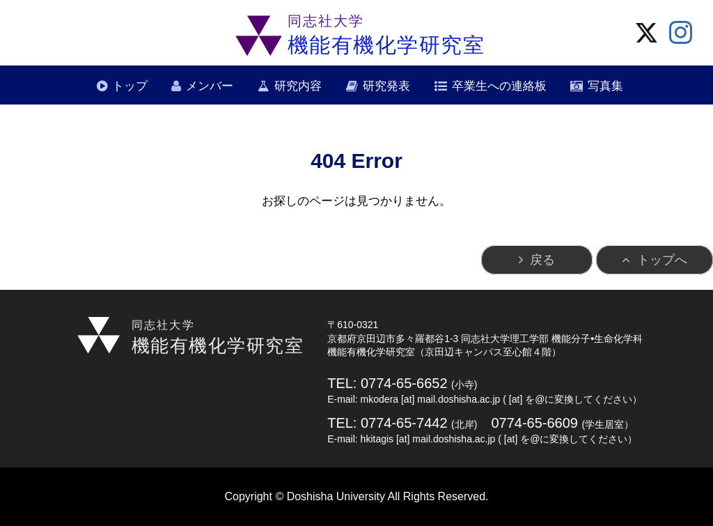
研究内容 (298, 86)
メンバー (209, 86)
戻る (542, 260)
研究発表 (386, 86)
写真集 (605, 86)
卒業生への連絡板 (499, 86)
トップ (130, 86)
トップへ (662, 260)
